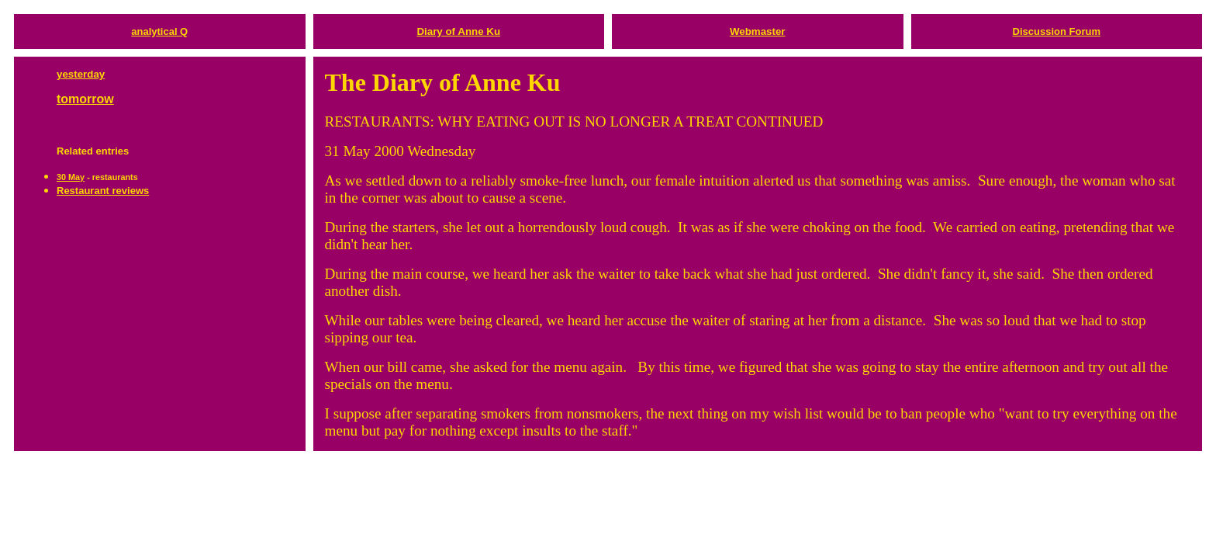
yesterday (81, 74)
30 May (71, 177)
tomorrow (85, 99)
